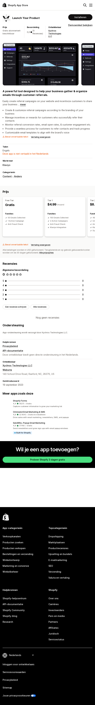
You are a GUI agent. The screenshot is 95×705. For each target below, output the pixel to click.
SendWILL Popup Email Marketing (29, 423)
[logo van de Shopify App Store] (15, 5)
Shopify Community (14, 610)
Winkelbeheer (10, 571)
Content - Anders (12, 176)
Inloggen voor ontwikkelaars (18, 664)
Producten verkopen (14, 548)
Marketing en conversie (16, 565)
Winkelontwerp (11, 560)
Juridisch (53, 633)
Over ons (53, 598)
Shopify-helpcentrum (14, 598)
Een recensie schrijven (15, 307)
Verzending (54, 571)
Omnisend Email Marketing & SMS (29, 412)
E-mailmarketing (57, 560)
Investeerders (56, 610)
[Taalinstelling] (21, 655)
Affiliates (53, 627)
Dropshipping (55, 536)
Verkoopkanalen (12, 536)
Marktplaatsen (56, 542)
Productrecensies (58, 548)
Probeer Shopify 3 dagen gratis (47, 459)
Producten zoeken (13, 542)
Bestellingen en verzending (18, 554)
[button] (47, 403)
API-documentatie (13, 350)
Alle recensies (40, 307)
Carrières (53, 604)
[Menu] (90, 5)
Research (8, 621)
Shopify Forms (20, 401)
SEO (50, 565)
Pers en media (56, 616)
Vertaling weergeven (40, 137)
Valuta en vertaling (59, 577)
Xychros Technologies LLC (54, 33)
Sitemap (7, 687)
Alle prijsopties (46, 252)
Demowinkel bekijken (80, 25)
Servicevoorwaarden (14, 672)
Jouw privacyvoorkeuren (16, 695)
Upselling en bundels (60, 554)
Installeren (80, 17)
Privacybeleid (10, 346)
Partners (53, 621)
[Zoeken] (85, 5)
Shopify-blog (10, 616)
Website (7, 370)
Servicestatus (56, 639)
